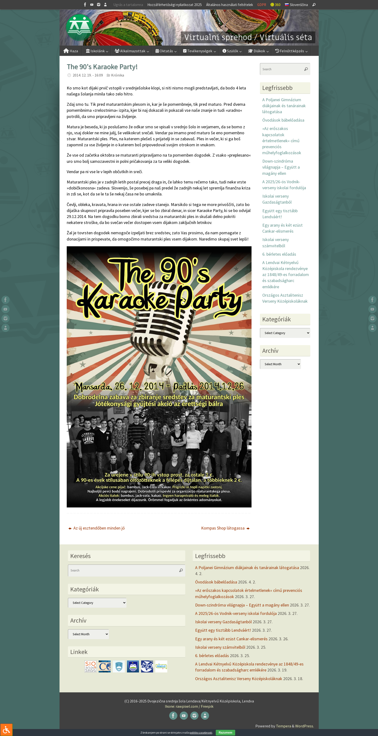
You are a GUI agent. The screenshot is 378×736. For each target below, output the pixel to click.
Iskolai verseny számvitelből (220, 647)
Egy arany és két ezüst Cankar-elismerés (231, 639)
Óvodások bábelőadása (283, 120)
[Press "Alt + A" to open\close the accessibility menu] (6, 729)
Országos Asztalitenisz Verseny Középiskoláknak (238, 678)
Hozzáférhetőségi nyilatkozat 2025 (174, 4)
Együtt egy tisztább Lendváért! (223, 630)
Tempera (283, 726)
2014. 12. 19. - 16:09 (88, 75)
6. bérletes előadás (279, 254)
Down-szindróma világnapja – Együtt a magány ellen (281, 167)
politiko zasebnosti (201, 732)
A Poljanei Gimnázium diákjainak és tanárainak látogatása (284, 105)
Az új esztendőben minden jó (96, 528)
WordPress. (304, 726)
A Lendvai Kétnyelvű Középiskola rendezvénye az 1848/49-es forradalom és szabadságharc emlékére (285, 274)
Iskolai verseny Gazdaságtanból (223, 621)
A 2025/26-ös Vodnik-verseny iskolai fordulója (236, 613)
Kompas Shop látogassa (225, 528)
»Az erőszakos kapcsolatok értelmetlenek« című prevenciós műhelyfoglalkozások (281, 140)
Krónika (117, 75)
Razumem (225, 732)
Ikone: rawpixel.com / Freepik (189, 706)
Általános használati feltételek (229, 4)
